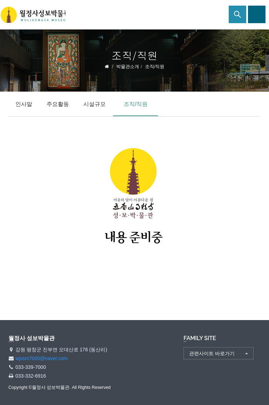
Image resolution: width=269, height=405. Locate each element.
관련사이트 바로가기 (212, 353)
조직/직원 (135, 104)
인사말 (23, 104)
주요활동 (58, 104)
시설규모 (94, 104)
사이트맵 (256, 14)
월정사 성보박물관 (35, 15)
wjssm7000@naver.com (41, 358)
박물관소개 (127, 66)
